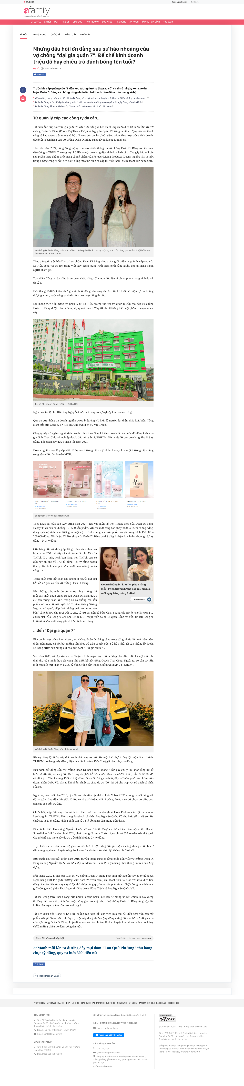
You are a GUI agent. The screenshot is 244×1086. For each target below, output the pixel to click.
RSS (177, 1003)
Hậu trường (92, 22)
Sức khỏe (107, 22)
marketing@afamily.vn (107, 1028)
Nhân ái (85, 34)
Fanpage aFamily (178, 2)
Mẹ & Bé (65, 22)
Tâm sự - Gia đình (151, 22)
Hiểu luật (70, 34)
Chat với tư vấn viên (109, 1035)
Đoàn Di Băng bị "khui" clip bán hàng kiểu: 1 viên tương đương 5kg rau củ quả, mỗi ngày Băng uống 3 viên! (89, 102)
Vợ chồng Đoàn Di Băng (47, 976)
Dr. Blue (29, 2)
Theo (93, 938)
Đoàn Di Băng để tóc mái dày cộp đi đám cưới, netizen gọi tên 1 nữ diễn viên (74, 106)
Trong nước (38, 34)
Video (171, 1003)
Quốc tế (55, 34)
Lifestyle (36, 22)
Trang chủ (39, 1003)
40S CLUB (168, 22)
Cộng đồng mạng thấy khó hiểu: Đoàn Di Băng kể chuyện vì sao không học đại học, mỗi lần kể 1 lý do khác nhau (92, 98)
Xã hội (47, 22)
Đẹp (56, 22)
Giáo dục (77, 22)
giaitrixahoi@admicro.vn (108, 1052)
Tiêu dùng (121, 22)
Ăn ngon (134, 22)
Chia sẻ (39, 75)
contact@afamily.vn (53, 1034)
